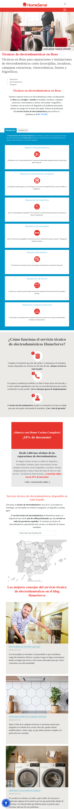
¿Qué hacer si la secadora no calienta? (25, 790)
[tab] (10, 130)
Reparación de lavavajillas (37, 226)
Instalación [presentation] (23, 130)
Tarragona (13, 84)
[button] (6, 803)
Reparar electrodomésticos (37, 147)
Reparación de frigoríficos (37, 200)
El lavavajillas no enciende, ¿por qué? (24, 646)
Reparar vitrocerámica (37, 252)
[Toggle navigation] (65, 9)
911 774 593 (42, 114)
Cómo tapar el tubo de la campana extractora (27, 716)
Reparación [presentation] (10, 130)
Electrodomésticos (16, 82)
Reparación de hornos (37, 278)
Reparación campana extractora (37, 305)
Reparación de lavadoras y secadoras (37, 174)
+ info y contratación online (37, 482)
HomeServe (14, 79)
